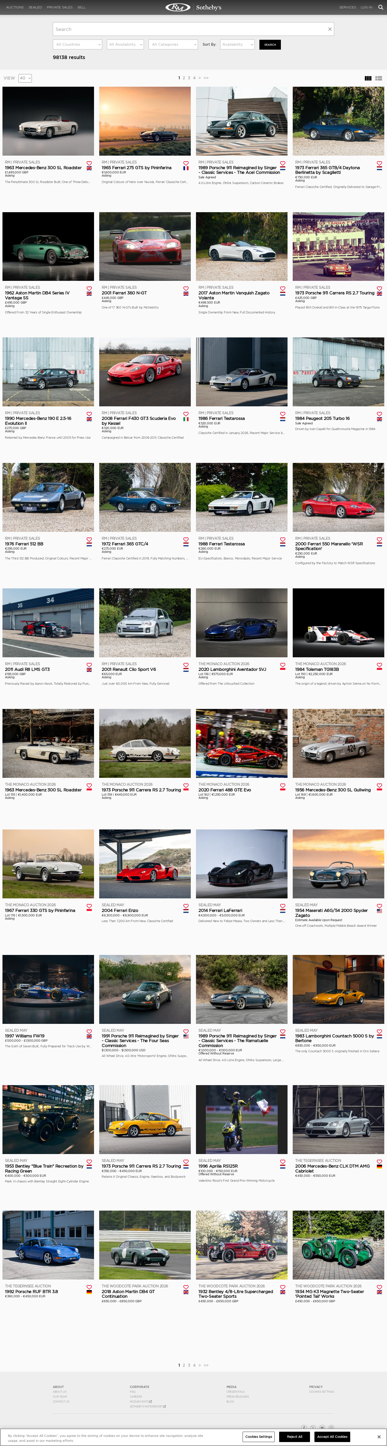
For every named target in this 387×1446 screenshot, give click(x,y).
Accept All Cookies (332, 1437)
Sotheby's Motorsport (148, 1406)
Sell (81, 7)
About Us (59, 1391)
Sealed (35, 7)
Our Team (60, 1396)
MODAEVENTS (141, 1401)
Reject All (294, 1437)
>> (206, 77)
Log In (366, 7)
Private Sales (60, 7)
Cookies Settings (321, 1391)
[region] (193, 1437)
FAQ (132, 1391)
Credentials (236, 1391)
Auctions (15, 7)
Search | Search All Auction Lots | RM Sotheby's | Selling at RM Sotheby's (193, 7)
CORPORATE (139, 1386)
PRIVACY (316, 1386)
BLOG (230, 1401)
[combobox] (77, 44)
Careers (136, 1396)
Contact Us (61, 1401)
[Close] (379, 1436)
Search (270, 44)
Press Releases (238, 1396)
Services (347, 7)
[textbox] (77, 44)
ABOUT (58, 1386)
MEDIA (231, 1386)
